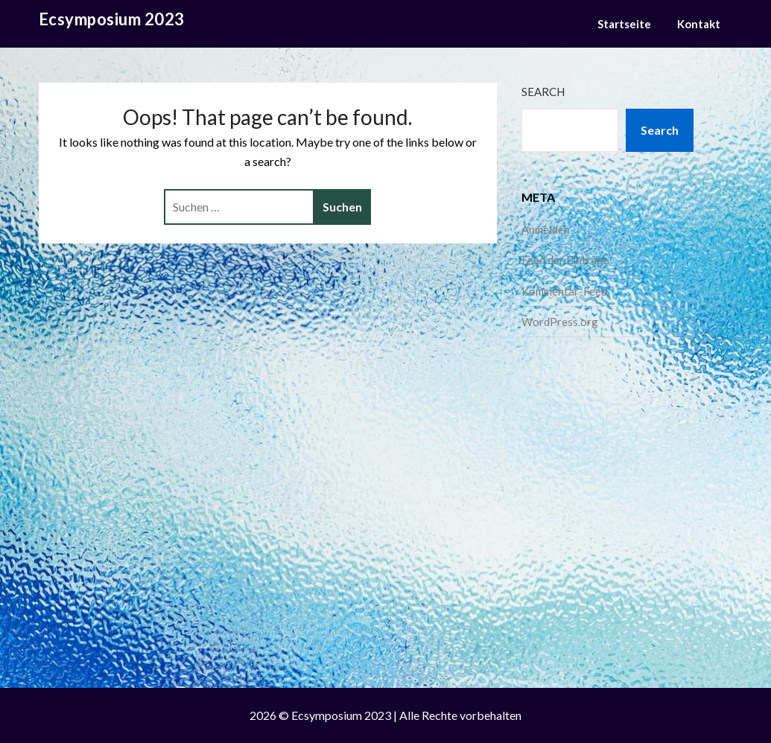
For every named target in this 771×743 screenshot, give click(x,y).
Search (543, 91)
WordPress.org (559, 321)
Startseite (624, 24)
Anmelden (545, 229)
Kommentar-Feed (564, 291)
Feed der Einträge (565, 260)
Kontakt (698, 24)
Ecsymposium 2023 (112, 19)
